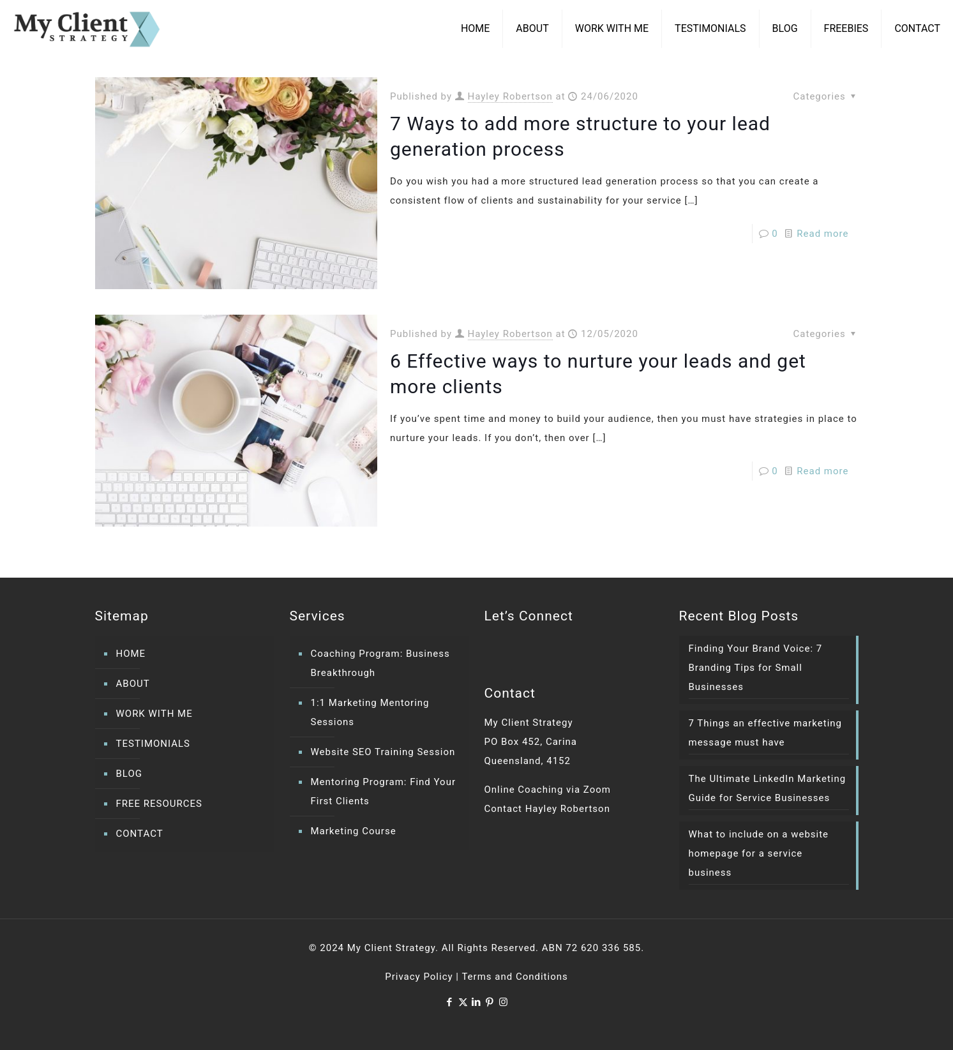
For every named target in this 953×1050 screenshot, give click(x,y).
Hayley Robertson (510, 96)
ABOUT (133, 683)
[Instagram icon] (503, 1002)
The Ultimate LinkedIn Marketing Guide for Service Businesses (767, 788)
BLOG (129, 773)
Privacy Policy (419, 976)
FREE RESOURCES (159, 803)
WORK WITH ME (154, 713)
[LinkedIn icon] (476, 1002)
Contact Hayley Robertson (547, 808)
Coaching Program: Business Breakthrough (380, 663)
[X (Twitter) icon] (463, 1002)
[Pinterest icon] (490, 1002)
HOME (131, 653)
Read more (822, 233)
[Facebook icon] (449, 1002)
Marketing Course (353, 831)
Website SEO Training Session (383, 752)
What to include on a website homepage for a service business (759, 853)
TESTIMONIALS (153, 743)
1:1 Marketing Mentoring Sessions (370, 712)
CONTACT (139, 833)
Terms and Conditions (514, 976)
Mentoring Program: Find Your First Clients (383, 791)
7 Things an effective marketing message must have (766, 732)
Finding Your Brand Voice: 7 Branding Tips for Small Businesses (756, 668)
